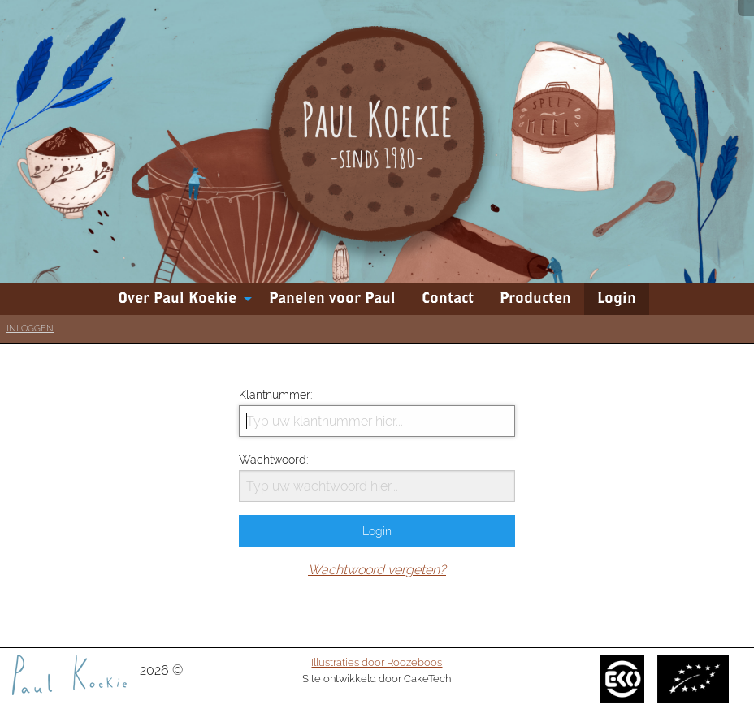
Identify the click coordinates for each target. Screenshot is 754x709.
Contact (448, 299)
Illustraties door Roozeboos (376, 661)
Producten (535, 299)
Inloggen (30, 328)
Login (616, 299)
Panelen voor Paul (332, 299)
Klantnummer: (377, 412)
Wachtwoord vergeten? (377, 569)
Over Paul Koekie (177, 299)
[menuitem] (180, 299)
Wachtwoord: (377, 477)
